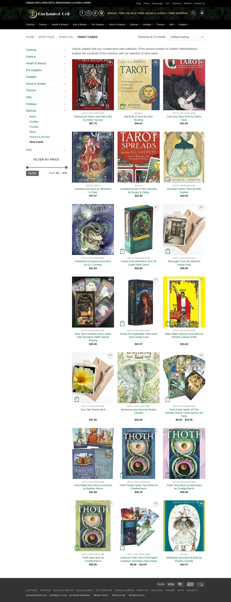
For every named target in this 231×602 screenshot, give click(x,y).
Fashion (44, 24)
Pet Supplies (99, 24)
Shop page (157, 3)
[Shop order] (187, 37)
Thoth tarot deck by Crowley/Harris (93, 559)
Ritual (32, 131)
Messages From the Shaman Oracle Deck (184, 263)
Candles (34, 121)
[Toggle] (65, 50)
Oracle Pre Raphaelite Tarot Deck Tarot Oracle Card (138, 335)
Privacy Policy (100, 595)
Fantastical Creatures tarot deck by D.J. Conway (93, 263)
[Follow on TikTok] (95, 13)
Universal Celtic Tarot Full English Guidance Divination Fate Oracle (138, 559)
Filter (32, 173)
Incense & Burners (39, 136)
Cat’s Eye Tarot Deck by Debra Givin (184, 118)
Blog (138, 3)
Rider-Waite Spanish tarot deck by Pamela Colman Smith (184, 335)
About (146, 3)
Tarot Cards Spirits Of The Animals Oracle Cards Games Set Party (184, 412)
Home (30, 37)
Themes (161, 24)
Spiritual (135, 24)
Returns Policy (137, 595)
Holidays (148, 24)
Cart (167, 3)
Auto (29, 149)
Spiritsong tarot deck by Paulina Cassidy (138, 411)
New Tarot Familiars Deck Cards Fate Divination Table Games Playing (93, 337)
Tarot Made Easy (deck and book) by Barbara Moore (93, 487)
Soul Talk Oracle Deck (93, 409)
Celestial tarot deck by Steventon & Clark (92, 191)
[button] (193, 13)
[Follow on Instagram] (89, 13)
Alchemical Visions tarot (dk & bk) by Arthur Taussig (93, 118)
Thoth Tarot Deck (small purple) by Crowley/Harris (184, 487)
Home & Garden (118, 24)
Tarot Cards (36, 142)
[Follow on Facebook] (82, 13)
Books (32, 116)
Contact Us (199, 3)
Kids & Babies (81, 24)
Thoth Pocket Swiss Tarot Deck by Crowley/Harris (138, 487)
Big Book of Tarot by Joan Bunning (138, 118)
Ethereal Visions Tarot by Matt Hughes (184, 191)
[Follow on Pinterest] (101, 13)
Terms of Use (118, 595)
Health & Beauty (61, 24)
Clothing (31, 24)
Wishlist (187, 3)
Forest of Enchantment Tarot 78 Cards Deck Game (138, 263)
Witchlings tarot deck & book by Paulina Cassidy (184, 559)
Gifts (172, 24)
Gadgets (183, 24)
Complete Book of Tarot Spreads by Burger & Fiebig (138, 191)
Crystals (33, 126)
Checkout (176, 3)
